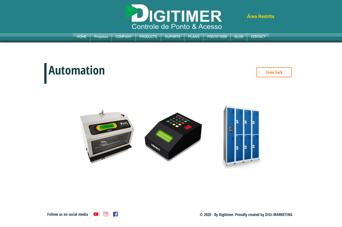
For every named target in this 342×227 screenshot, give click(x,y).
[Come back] (274, 72)
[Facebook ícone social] (115, 214)
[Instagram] (105, 214)
